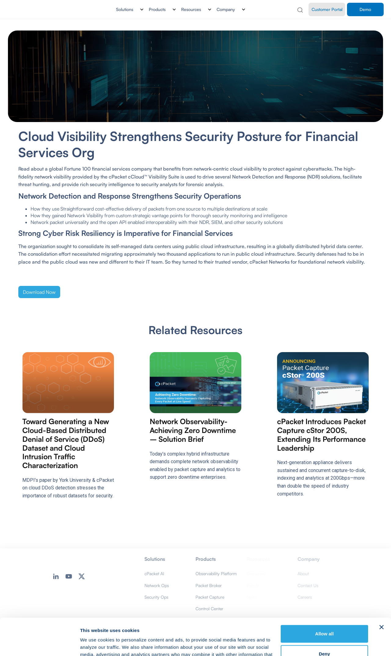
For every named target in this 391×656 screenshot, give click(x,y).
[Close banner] (381, 592)
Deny (324, 619)
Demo (365, 9)
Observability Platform (216, 573)
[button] (127, 9)
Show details (94, 644)
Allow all (324, 599)
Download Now (39, 292)
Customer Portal (327, 9)
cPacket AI (154, 573)
